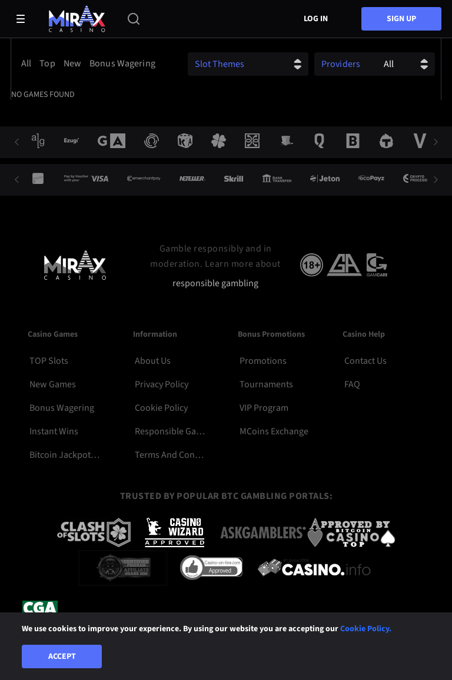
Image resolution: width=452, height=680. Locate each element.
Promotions (263, 360)
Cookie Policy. (365, 629)
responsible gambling (215, 283)
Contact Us (365, 360)
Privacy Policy (161, 384)
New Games (52, 384)
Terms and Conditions (170, 454)
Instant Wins (53, 431)
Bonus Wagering (61, 407)
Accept (62, 656)
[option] (28, 63)
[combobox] (90, 63)
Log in (316, 19)
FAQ (352, 384)
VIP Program (264, 407)
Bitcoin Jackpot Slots (64, 454)
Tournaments (266, 384)
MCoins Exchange (274, 431)
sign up (401, 19)
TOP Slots (48, 360)
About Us (153, 360)
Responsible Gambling (170, 431)
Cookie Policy (161, 407)
